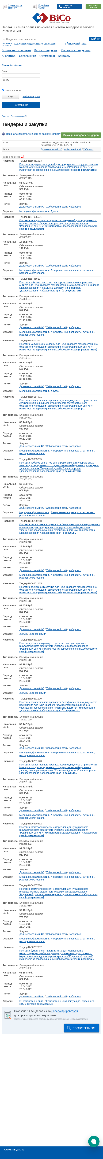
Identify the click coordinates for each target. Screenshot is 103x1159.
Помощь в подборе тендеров (81, 135)
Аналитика (9, 55)
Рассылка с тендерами (75, 50)
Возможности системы (16, 50)
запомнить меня (11, 90)
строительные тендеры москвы (28, 43)
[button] (94, 1141)
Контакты (64, 55)
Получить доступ (14, 1149)
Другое (55, 211)
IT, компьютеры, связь (31, 1001)
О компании (47, 55)
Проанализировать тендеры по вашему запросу (33, 133)
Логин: (5, 71)
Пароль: (6, 80)
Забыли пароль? (31, 96)
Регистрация (21, 104)
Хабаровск (88, 149)
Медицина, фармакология (34, 211)
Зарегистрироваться (64, 1011)
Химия (23, 633)
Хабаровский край (73, 149)
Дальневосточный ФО (51, 149)
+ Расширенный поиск (75, 43)
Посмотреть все (84, 1028)
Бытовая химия (37, 633)
